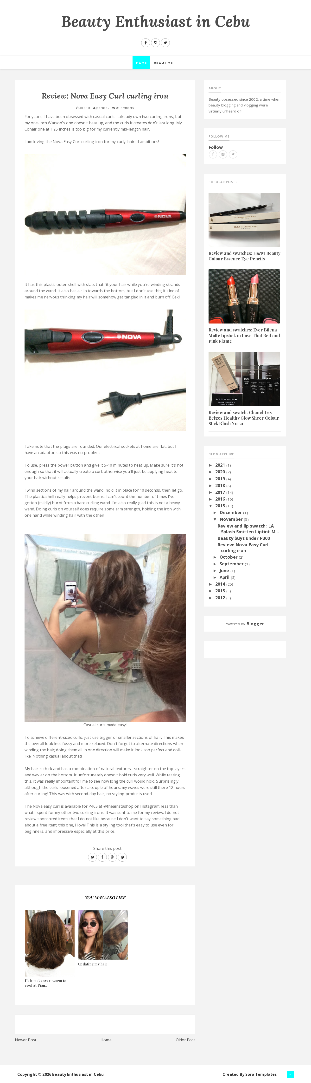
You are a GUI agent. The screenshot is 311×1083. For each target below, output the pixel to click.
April (225, 577)
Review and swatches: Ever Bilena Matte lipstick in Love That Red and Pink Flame (244, 335)
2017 (220, 492)
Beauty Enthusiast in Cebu (155, 22)
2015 (220, 506)
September (232, 564)
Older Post (185, 1040)
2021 (220, 465)
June (225, 571)
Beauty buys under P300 (243, 538)
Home (106, 1040)
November (232, 519)
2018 (220, 486)
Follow (216, 147)
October (229, 557)
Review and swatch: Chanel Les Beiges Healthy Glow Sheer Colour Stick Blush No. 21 (244, 418)
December (231, 512)
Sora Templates (261, 1074)
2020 (220, 472)
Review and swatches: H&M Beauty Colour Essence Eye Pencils (244, 256)
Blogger (255, 624)
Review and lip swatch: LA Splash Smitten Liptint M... (248, 529)
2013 (220, 591)
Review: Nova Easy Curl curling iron (243, 547)
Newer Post (26, 1040)
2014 (220, 584)
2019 (220, 479)
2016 (220, 499)
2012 (220, 598)
